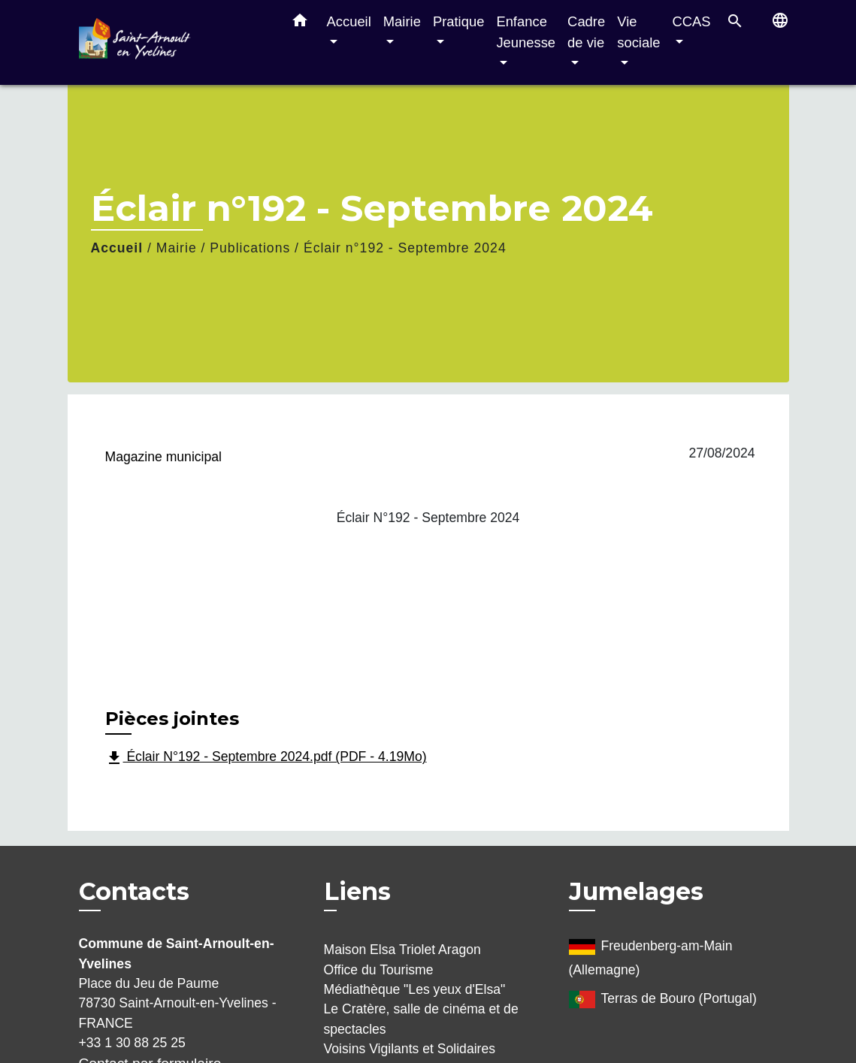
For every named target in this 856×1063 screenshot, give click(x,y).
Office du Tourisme (379, 969)
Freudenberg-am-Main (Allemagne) (651, 955)
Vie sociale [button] (638, 32)
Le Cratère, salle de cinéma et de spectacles (421, 1018)
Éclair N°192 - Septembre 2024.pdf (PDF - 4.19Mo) (266, 758)
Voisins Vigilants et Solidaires (410, 1048)
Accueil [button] (349, 21)
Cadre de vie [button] (586, 32)
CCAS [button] (691, 21)
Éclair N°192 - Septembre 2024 (428, 517)
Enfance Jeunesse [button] (525, 32)
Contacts (134, 891)
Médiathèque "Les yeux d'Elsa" (415, 989)
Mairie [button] (402, 21)
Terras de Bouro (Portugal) (663, 999)
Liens (357, 891)
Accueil (117, 247)
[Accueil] (173, 42)
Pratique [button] (459, 21)
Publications (250, 247)
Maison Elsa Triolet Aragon (402, 949)
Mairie (176, 247)
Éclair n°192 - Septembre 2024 (405, 247)
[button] (300, 23)
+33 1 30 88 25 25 (132, 1042)
